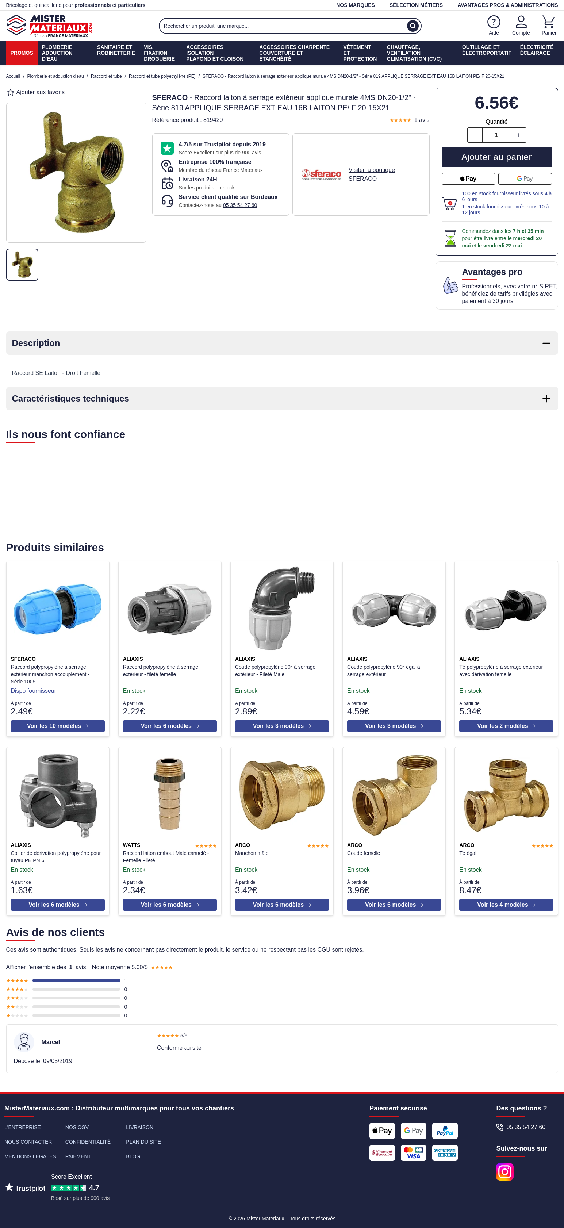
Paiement (78, 1153)
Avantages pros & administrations (507, 5)
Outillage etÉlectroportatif (486, 50)
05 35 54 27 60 (240, 205)
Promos (22, 53)
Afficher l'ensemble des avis (46, 964)
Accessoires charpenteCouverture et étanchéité (294, 53)
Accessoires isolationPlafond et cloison (214, 53)
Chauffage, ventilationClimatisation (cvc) (414, 53)
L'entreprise (22, 1124)
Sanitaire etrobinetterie (116, 50)
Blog (133, 1153)
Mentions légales (30, 1153)
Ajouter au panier (496, 157)
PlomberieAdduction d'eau (57, 53)
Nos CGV (77, 1124)
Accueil (13, 76)
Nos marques (355, 5)
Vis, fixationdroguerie (159, 53)
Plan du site (143, 1139)
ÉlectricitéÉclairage (537, 50)
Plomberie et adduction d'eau (55, 76)
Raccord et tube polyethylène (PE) (162, 76)
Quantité (496, 122)
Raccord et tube (106, 76)
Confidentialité (88, 1139)
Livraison (139, 1124)
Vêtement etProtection (360, 53)
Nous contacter (28, 1139)
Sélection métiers (416, 5)
